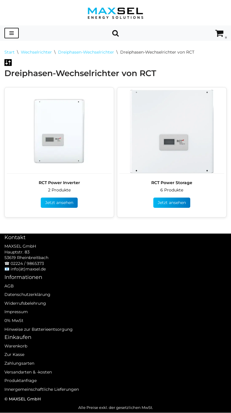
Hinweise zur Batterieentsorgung (38, 337)
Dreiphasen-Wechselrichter (86, 52)
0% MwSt (13, 328)
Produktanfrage (20, 388)
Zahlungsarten (19, 371)
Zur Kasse (14, 363)
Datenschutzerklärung (27, 302)
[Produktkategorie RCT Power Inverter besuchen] (59, 151)
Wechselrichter (36, 52)
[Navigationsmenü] (11, 33)
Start (9, 52)
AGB (9, 294)
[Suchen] (115, 33)
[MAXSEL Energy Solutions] (115, 13)
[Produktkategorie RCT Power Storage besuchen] (171, 151)
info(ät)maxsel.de (28, 277)
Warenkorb (15, 354)
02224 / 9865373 (27, 271)
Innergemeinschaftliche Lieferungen (41, 397)
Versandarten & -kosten (28, 380)
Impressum (16, 320)
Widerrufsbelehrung (25, 311)
